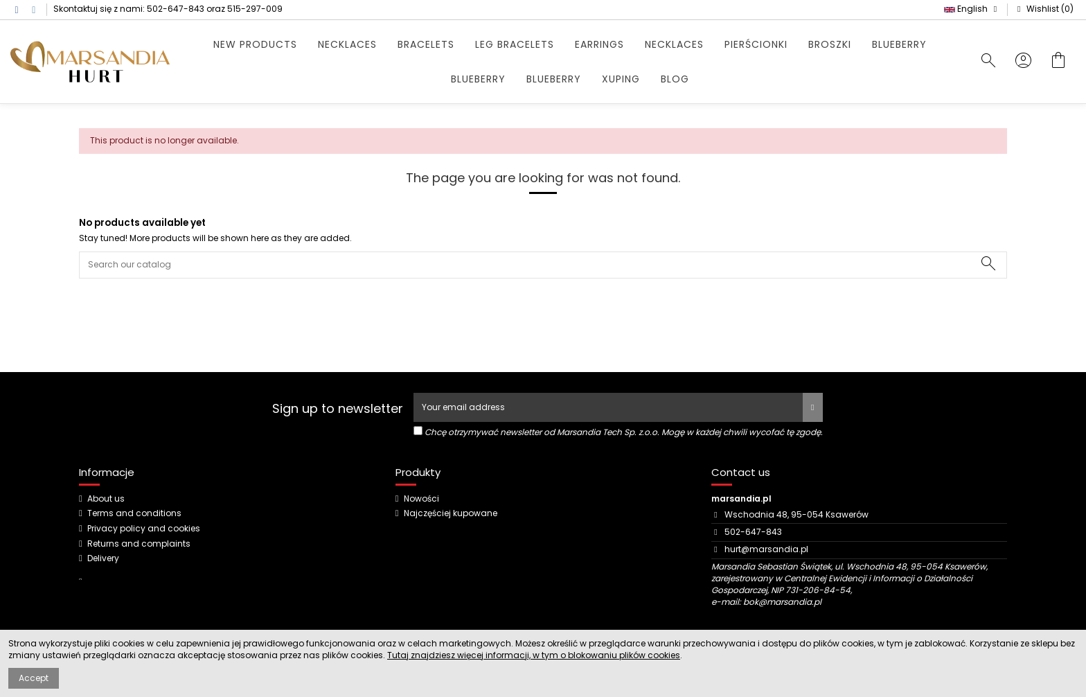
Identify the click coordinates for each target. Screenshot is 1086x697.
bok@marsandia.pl (782, 602)
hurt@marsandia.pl (766, 549)
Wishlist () (1044, 9)
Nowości (421, 498)
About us (106, 498)
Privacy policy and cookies (143, 528)
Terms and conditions (134, 513)
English (972, 9)
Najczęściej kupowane (450, 513)
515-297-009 (255, 9)
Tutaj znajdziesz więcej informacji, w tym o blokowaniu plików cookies (533, 655)
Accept (33, 678)
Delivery (103, 558)
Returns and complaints (138, 543)
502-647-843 (175, 9)
